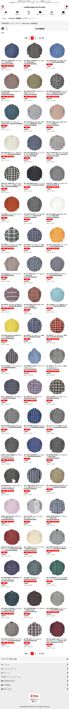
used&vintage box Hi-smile (34, 7)
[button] (3, 7)
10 (40, 38)
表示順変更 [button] (39, 29)
